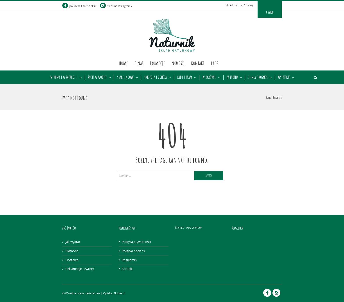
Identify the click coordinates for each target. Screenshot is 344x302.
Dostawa (71, 260)
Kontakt (197, 63)
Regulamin (129, 260)
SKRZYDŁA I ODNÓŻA (155, 77)
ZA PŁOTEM (232, 77)
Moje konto (233, 5)
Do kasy (248, 5)
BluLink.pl (119, 293)
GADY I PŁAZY (184, 77)
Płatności (72, 251)
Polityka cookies (133, 251)
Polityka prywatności (136, 242)
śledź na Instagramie (116, 6)
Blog (215, 63)
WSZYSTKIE (284, 77)
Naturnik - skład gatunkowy (188, 227)
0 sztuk (269, 12)
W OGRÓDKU (209, 77)
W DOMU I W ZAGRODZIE (64, 77)
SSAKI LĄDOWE (125, 77)
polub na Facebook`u (79, 6)
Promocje (157, 63)
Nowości (178, 63)
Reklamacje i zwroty (79, 269)
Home (123, 63)
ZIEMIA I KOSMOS (258, 77)
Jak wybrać (73, 242)
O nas (138, 63)
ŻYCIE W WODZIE (97, 77)
